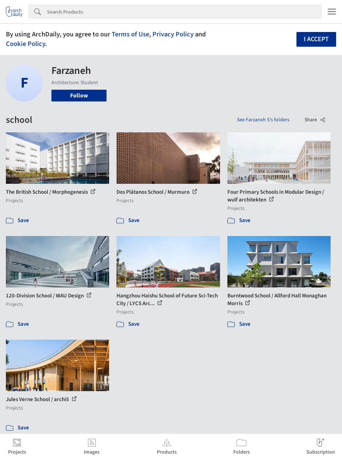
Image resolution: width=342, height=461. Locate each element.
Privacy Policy (173, 34)
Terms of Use (130, 34)
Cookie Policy (25, 44)
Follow (79, 96)
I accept (316, 39)
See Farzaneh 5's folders (263, 119)
